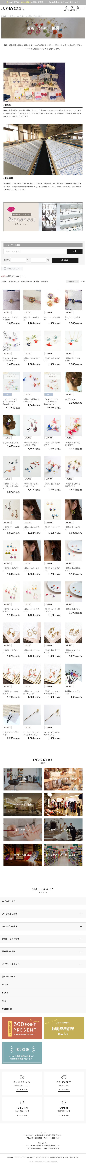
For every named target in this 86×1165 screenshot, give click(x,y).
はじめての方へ (8, 977)
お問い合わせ (74, 1157)
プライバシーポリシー (41, 1157)
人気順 (4, 281)
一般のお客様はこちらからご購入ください (63, 2)
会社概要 (10, 1157)
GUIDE (5, 984)
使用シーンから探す (17, 16)
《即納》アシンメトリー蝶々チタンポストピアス (11, 486)
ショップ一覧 (19, 1157)
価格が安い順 (14, 281)
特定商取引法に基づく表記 (59, 1157)
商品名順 (44, 281)
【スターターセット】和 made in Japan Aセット (51, 401)
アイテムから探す (9, 914)
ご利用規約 (29, 1157)
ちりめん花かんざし (11, 443)
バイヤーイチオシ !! (10, 964)
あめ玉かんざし (71, 399)
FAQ (4, 1000)
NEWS (5, 993)
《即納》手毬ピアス (73, 609)
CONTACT (7, 1009)
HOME (3, 16)
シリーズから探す (9, 926)
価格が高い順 (26, 281)
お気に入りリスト (14, 269)
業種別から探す (8, 951)
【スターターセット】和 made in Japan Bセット (10, 401)
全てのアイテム (8, 901)
